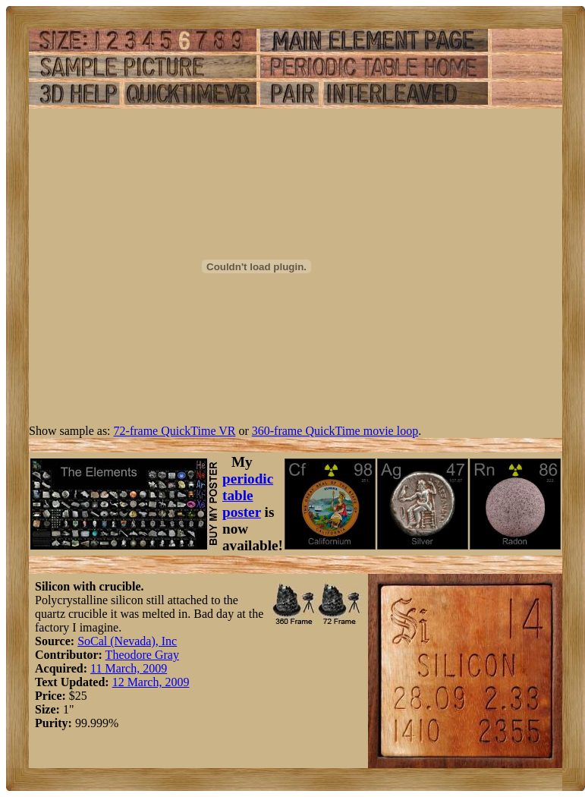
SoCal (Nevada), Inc (127, 641)
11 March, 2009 (128, 668)
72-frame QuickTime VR (175, 430)
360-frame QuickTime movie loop (335, 430)
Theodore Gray (142, 654)
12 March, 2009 (151, 682)
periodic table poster (247, 495)
